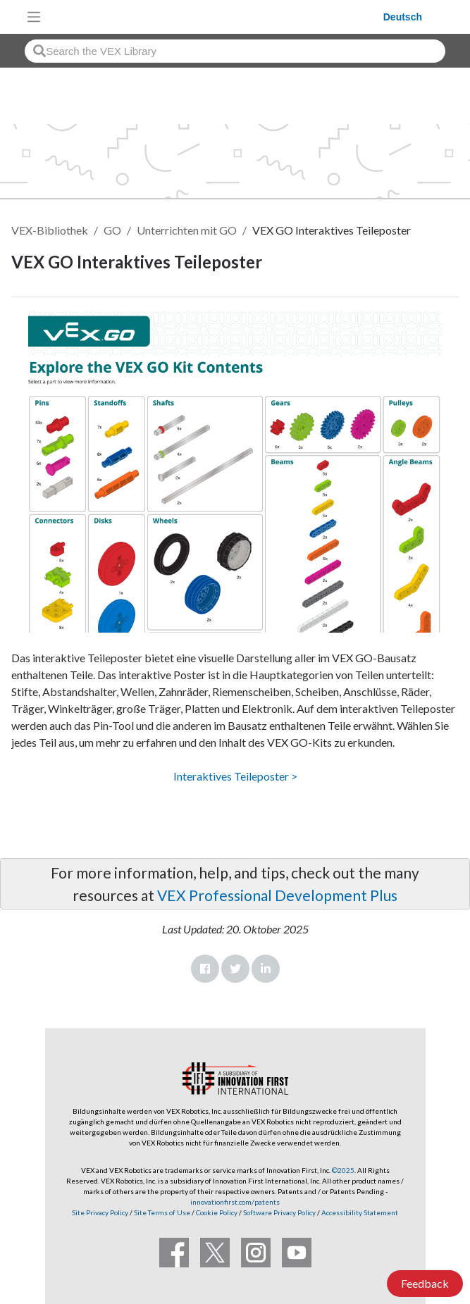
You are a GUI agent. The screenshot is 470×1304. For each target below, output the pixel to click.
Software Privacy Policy (279, 1212)
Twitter (235, 969)
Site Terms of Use (161, 1212)
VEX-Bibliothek (49, 230)
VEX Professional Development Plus (277, 895)
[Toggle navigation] (34, 17)
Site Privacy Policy (100, 1212)
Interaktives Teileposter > (235, 776)
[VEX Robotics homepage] (215, 16)
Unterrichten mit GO (187, 230)
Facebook (205, 969)
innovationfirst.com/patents (235, 1202)
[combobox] (235, 51)
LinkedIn (266, 969)
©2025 (343, 1170)
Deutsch (402, 17)
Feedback (425, 1283)
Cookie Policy (216, 1212)
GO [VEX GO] (112, 230)
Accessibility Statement (359, 1212)
